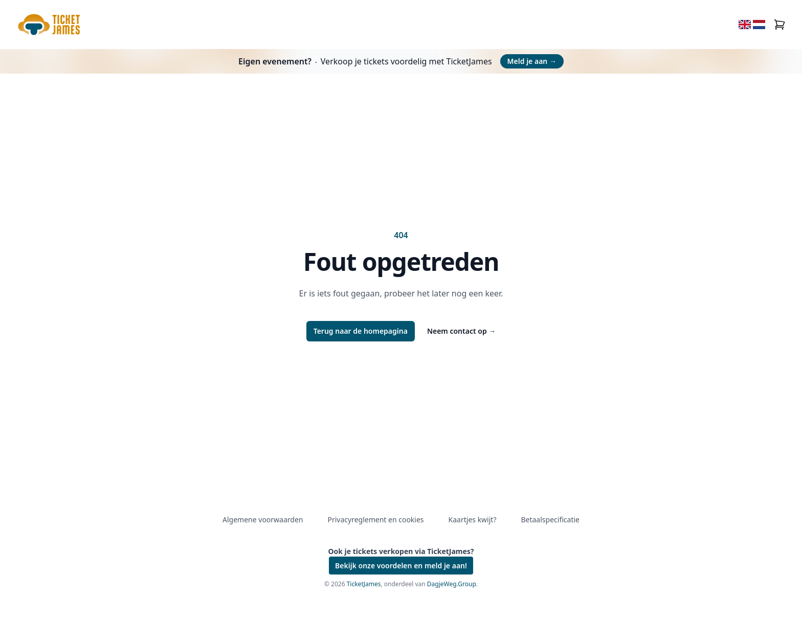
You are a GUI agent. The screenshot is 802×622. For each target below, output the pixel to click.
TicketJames (364, 584)
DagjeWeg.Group (451, 584)
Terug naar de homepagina (361, 331)
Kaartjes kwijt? (473, 519)
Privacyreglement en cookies (375, 519)
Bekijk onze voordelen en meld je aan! (401, 565)
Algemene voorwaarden (262, 519)
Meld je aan (531, 61)
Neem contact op (461, 331)
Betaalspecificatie (550, 519)
